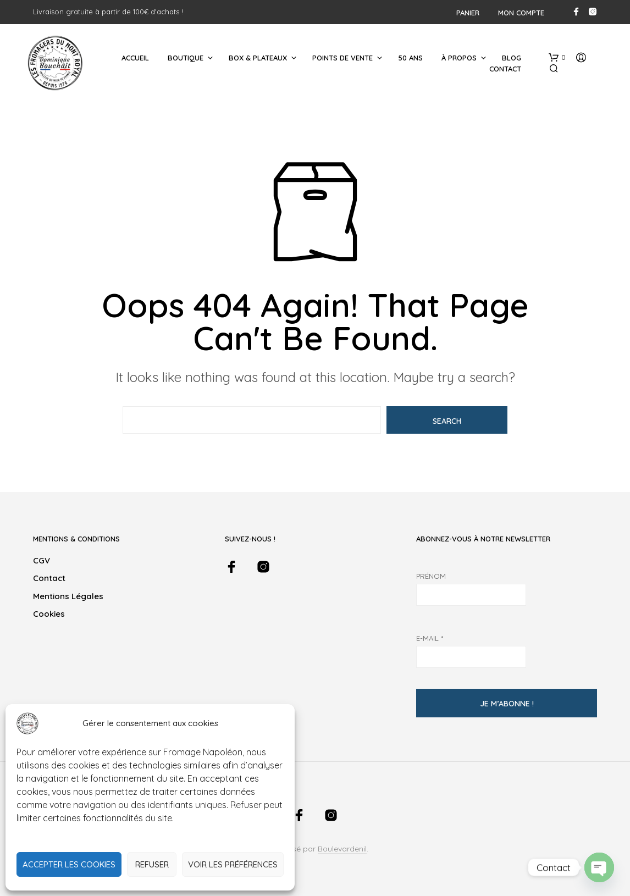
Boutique (185, 57)
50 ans (410, 57)
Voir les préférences (233, 864)
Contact (505, 68)
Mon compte (521, 12)
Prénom (431, 576)
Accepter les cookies (69, 864)
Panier (467, 12)
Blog (511, 57)
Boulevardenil (342, 849)
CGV (41, 560)
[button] (557, 57)
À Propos (459, 57)
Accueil (135, 57)
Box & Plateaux (258, 57)
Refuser (152, 864)
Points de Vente (342, 57)
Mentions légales (68, 596)
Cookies (49, 614)
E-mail (429, 638)
